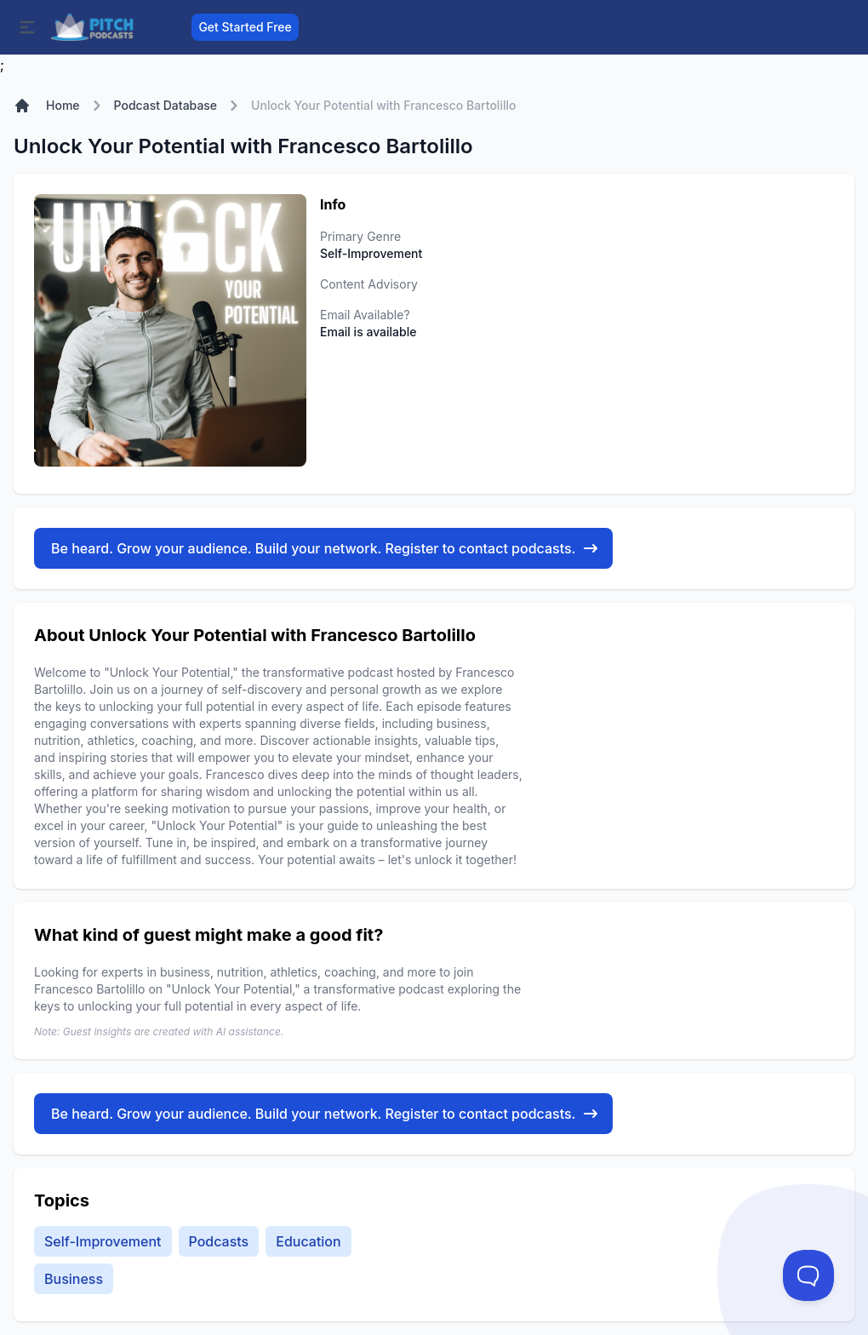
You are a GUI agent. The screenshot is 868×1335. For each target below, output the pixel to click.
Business (73, 1278)
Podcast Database (166, 105)
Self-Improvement (103, 1241)
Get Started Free (244, 27)
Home (63, 105)
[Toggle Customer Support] (808, 1275)
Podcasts (219, 1241)
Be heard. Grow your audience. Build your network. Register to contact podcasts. (325, 548)
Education (308, 1241)
